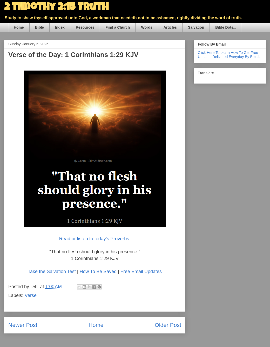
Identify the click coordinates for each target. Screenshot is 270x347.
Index (60, 27)
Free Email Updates (141, 271)
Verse (31, 295)
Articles (170, 27)
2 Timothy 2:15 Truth (56, 8)
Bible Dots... (225, 27)
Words (146, 27)
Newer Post (22, 325)
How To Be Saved (98, 271)
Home (19, 27)
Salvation (196, 27)
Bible (39, 27)
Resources (85, 27)
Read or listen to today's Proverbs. (95, 238)
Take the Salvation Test (52, 271)
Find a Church (117, 27)
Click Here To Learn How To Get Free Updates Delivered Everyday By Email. (229, 55)
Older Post (168, 325)
